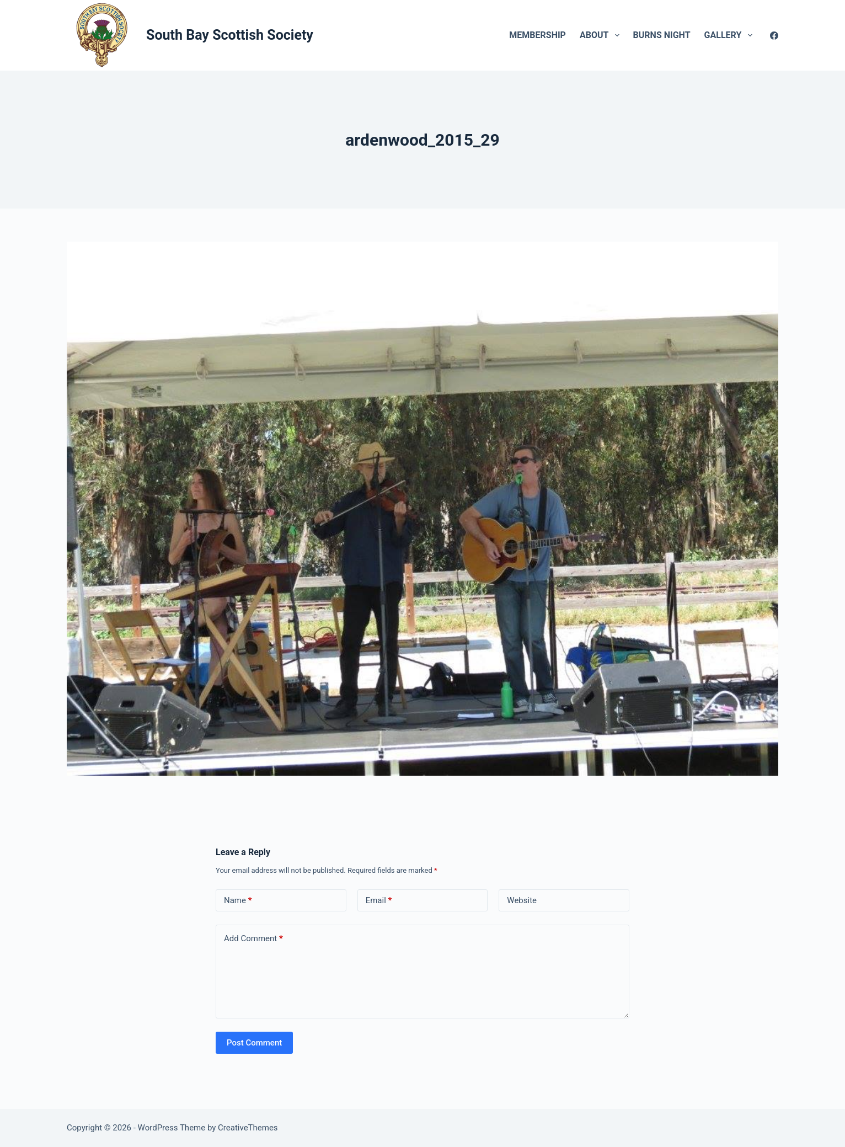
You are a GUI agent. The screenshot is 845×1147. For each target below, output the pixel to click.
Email (379, 901)
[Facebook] (774, 35)
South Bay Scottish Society (229, 35)
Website (522, 900)
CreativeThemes (248, 1128)
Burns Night (662, 35)
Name (238, 901)
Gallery (730, 35)
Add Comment (253, 939)
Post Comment (254, 1043)
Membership (537, 35)
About (602, 35)
